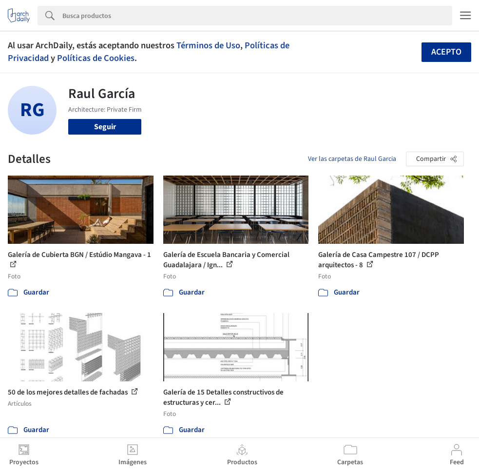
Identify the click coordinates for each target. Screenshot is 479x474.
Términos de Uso (208, 45)
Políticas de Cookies (95, 58)
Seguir (105, 126)
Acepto (446, 52)
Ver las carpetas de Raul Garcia (352, 159)
